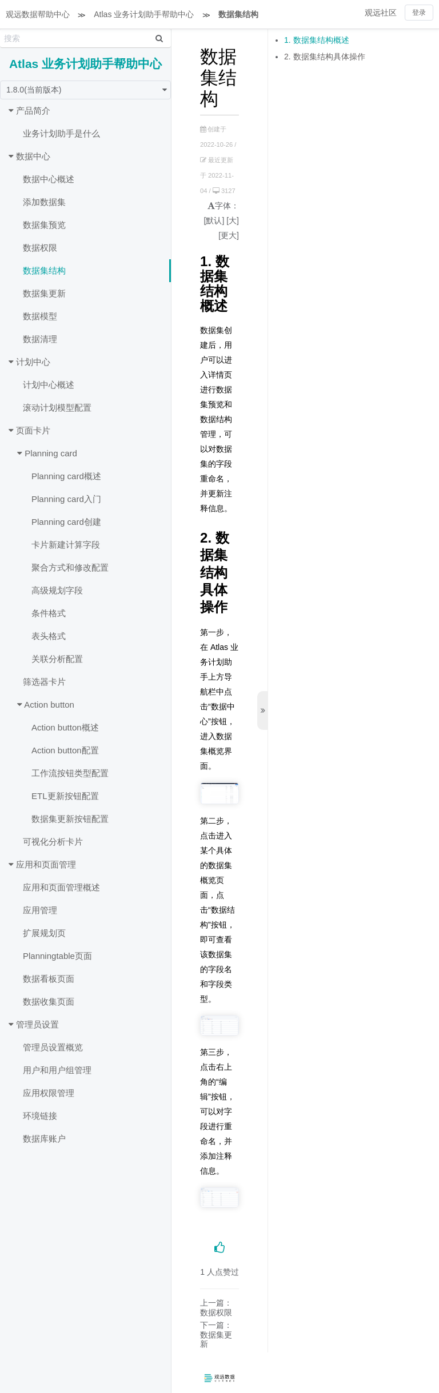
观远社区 (381, 12)
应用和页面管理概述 (61, 887)
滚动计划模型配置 (57, 407)
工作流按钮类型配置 (70, 773)
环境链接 (40, 1116)
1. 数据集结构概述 (316, 40)
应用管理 (40, 910)
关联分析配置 (57, 659)
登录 (419, 13)
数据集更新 (44, 293)
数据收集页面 (48, 1001)
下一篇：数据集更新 (216, 1334)
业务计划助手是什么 (61, 133)
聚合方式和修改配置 (70, 567)
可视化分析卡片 (53, 841)
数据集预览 (44, 225)
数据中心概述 (48, 179)
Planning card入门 (66, 499)
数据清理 (40, 339)
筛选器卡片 (44, 682)
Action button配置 (65, 750)
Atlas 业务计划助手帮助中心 (144, 14)
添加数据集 (44, 202)
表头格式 (48, 636)
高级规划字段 (57, 590)
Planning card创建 (66, 522)
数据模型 (40, 316)
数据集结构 (238, 14)
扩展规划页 (44, 933)
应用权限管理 (48, 1093)
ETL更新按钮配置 (65, 796)
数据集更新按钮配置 (70, 819)
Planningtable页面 (57, 956)
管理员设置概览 (53, 1047)
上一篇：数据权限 (216, 1307)
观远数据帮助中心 (38, 14)
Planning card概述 (66, 476)
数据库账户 (44, 1138)
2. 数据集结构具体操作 (324, 56)
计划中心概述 (48, 385)
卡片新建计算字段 (65, 544)
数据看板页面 (48, 978)
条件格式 (48, 613)
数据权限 (40, 247)
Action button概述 (65, 727)
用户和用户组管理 (57, 1070)
